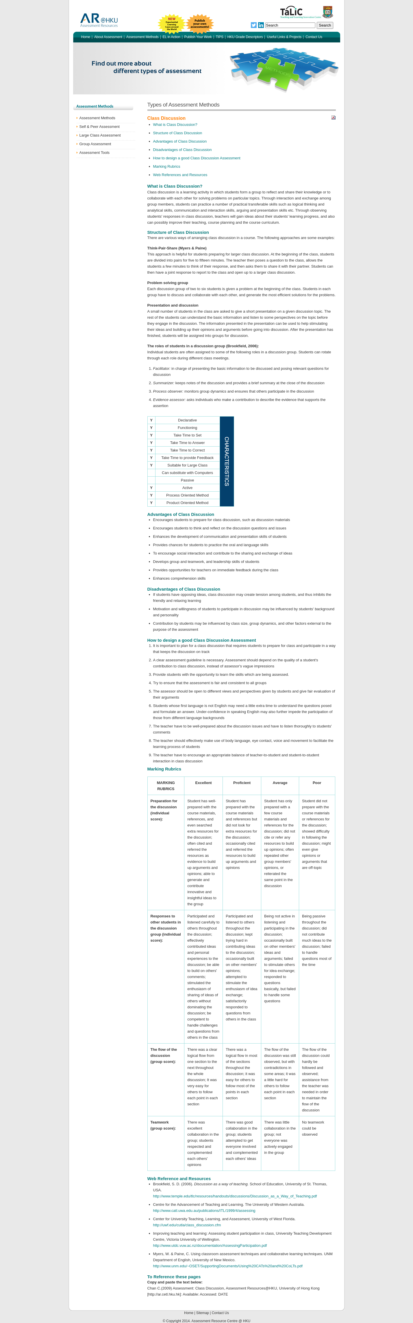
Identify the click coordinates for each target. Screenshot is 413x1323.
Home (189, 1313)
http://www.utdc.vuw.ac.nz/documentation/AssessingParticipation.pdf (210, 1245)
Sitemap (203, 1313)
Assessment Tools (94, 152)
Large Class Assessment (100, 135)
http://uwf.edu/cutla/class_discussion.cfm (187, 1225)
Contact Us (220, 1313)
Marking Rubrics (166, 166)
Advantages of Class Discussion (180, 141)
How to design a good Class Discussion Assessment (196, 158)
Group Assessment (95, 144)
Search (325, 25)
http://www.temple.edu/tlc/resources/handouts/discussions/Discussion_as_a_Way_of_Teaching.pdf (235, 1196)
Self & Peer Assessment (99, 126)
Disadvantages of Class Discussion (182, 150)
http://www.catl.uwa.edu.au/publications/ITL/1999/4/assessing (204, 1210)
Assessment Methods (97, 118)
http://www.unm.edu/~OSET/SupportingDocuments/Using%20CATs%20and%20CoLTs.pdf (228, 1266)
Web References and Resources (180, 175)
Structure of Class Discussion (177, 133)
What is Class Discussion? (175, 124)
